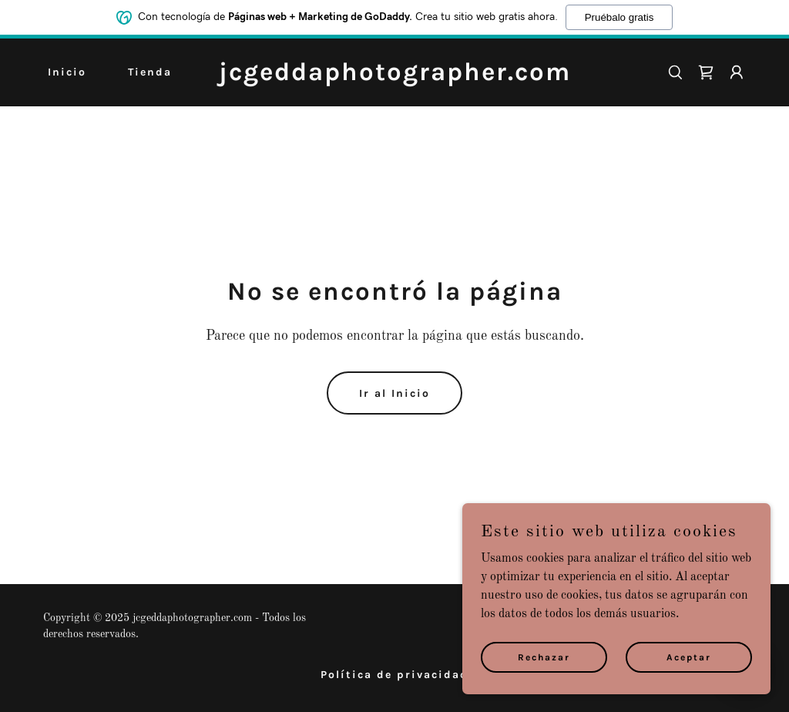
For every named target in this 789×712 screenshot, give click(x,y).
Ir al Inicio (394, 393)
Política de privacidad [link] (394, 674)
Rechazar (544, 656)
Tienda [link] (150, 72)
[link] (395, 77)
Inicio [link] (67, 72)
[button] (736, 72)
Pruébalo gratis (619, 17)
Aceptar (688, 656)
